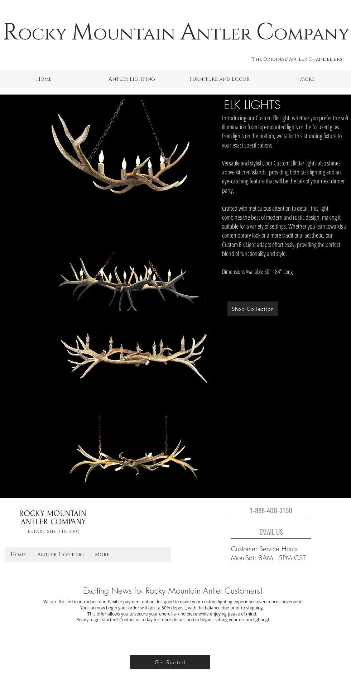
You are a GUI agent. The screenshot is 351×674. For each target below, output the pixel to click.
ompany (312, 34)
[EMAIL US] (271, 531)
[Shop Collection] (252, 308)
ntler (224, 34)
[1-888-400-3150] (271, 510)
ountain (134, 34)
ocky (42, 34)
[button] (132, 79)
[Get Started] (170, 662)
